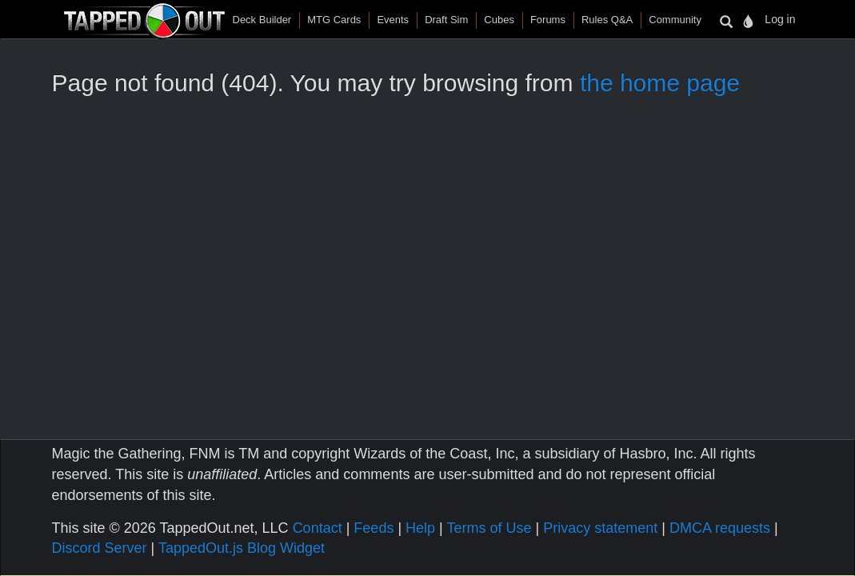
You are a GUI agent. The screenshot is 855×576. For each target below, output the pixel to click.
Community (675, 20)
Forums (547, 20)
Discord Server (99, 548)
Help (420, 528)
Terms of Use (488, 528)
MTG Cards (334, 20)
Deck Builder (262, 20)
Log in (780, 19)
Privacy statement (600, 528)
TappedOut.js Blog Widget (241, 548)
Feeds (374, 528)
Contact (317, 528)
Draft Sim (446, 20)
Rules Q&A (607, 20)
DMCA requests (719, 528)
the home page (660, 83)
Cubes (499, 20)
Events (393, 20)
